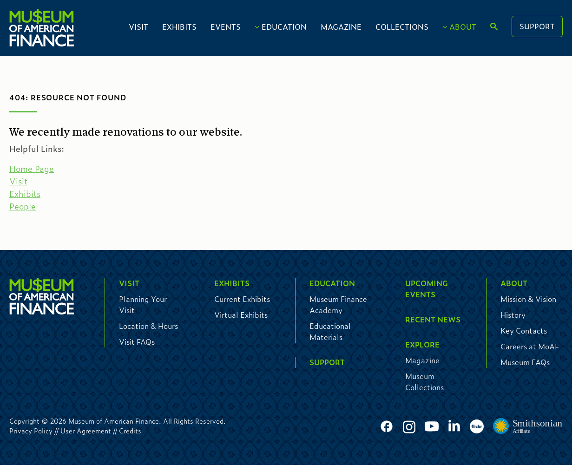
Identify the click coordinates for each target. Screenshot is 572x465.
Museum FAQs (525, 362)
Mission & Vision (528, 299)
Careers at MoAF (529, 346)
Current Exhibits (242, 299)
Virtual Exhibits (241, 314)
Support (537, 26)
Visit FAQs (137, 341)
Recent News (432, 319)
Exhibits (179, 26)
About (462, 26)
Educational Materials (330, 331)
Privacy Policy (31, 430)
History (513, 314)
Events (225, 26)
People (22, 206)
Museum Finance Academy (338, 304)
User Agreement (85, 430)
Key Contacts (523, 330)
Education (284, 26)
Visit (138, 26)
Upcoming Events (426, 289)
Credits (130, 430)
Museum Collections (424, 382)
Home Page (31, 169)
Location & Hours (148, 326)
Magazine (341, 26)
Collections (401, 26)
